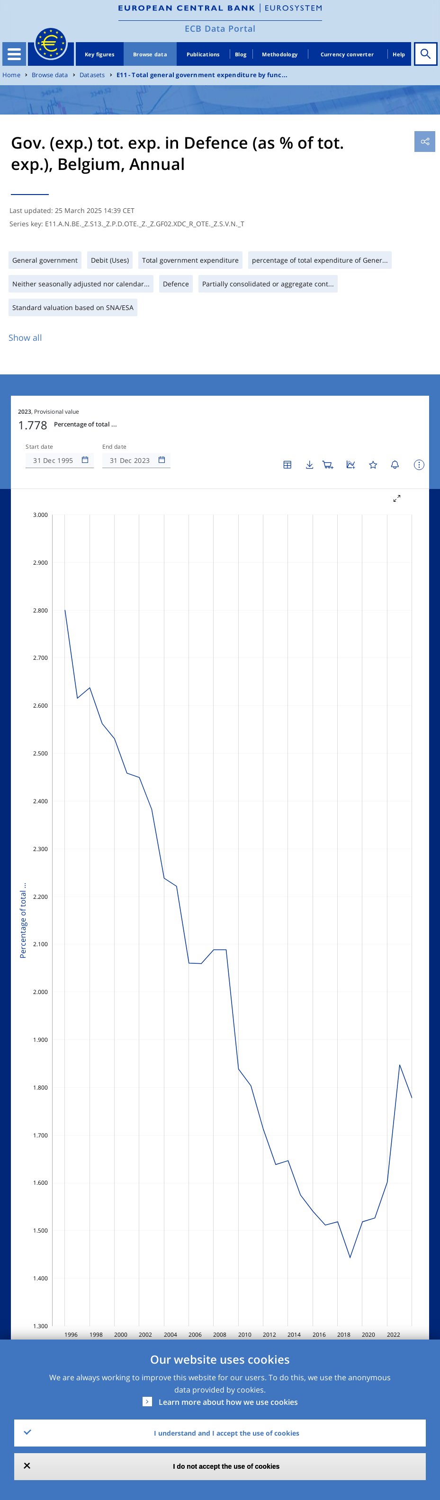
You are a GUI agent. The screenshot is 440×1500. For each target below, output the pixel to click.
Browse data (150, 54)
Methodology (279, 54)
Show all (25, 337)
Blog (240, 54)
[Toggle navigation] (14, 54)
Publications (203, 54)
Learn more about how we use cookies (228, 1402)
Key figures (100, 54)
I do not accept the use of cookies (226, 1466)
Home (11, 75)
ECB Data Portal (220, 28)
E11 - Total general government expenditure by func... (202, 75)
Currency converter (347, 54)
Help (399, 54)
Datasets (92, 75)
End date (114, 447)
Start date (39, 447)
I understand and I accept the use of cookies (226, 1433)
